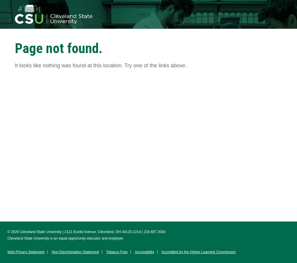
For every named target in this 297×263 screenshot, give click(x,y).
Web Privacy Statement (25, 252)
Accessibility (144, 252)
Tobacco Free (117, 252)
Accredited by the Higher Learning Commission (198, 252)
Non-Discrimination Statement (75, 252)
